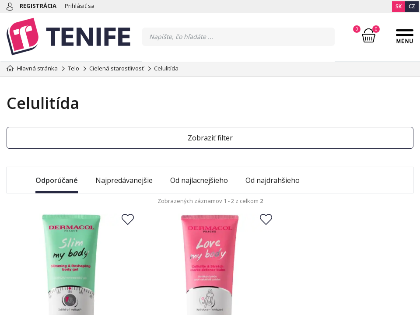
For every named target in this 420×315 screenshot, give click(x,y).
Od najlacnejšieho (199, 180)
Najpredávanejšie (124, 180)
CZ (412, 6)
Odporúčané (56, 180)
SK (399, 6)
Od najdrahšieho (272, 180)
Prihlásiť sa (79, 6)
